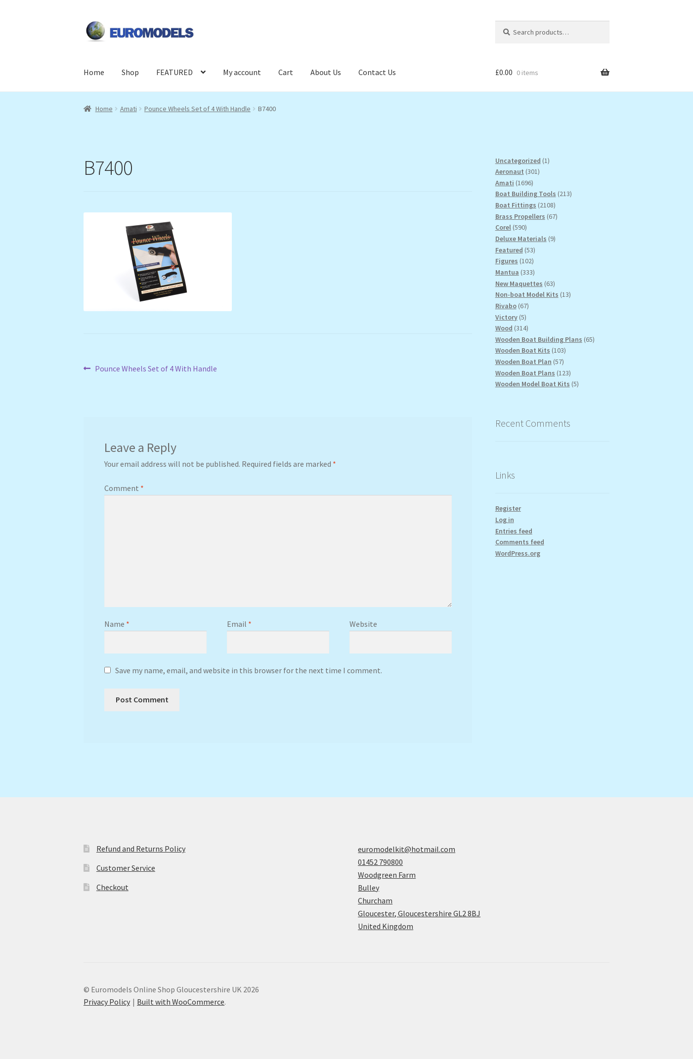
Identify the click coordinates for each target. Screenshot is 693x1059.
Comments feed (519, 541)
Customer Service (125, 868)
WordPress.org (517, 553)
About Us (325, 72)
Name (117, 624)
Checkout (112, 887)
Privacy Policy (107, 1002)
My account (242, 72)
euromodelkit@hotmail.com (406, 849)
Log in (504, 519)
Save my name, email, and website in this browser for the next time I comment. (248, 670)
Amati (128, 108)
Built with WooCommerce (180, 1002)
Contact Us (377, 72)
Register (508, 508)
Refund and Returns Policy (140, 849)
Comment (124, 488)
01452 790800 (380, 862)
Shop (130, 72)
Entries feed (513, 531)
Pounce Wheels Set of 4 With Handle (197, 108)
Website (363, 624)
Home (94, 72)
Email (239, 624)
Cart (285, 72)
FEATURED (174, 72)
